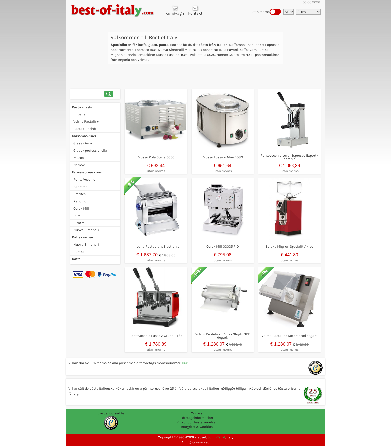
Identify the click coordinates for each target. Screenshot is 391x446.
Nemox (79, 165)
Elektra (79, 223)
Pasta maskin (83, 107)
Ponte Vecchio (84, 179)
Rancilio (79, 201)
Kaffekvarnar (82, 237)
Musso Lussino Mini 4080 (223, 157)
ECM (77, 216)
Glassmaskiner (84, 136)
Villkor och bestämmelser (197, 422)
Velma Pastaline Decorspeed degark (290, 336)
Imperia (79, 114)
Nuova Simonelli (86, 230)
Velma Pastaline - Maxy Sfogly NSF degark (223, 336)
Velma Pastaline (86, 121)
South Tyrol (216, 437)
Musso (78, 158)
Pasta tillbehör (84, 129)
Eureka (78, 252)
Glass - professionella (90, 150)
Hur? (185, 363)
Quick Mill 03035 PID (222, 246)
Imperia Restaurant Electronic (155, 246)
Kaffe (76, 259)
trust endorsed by (111, 413)
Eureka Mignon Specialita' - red (289, 246)
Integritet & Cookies (197, 427)
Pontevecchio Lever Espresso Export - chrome (289, 157)
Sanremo (80, 187)
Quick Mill (81, 208)
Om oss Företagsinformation (196, 415)
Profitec (79, 194)
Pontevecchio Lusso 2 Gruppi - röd (155, 336)
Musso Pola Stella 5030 (156, 157)
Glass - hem (82, 143)
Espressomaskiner (87, 172)
